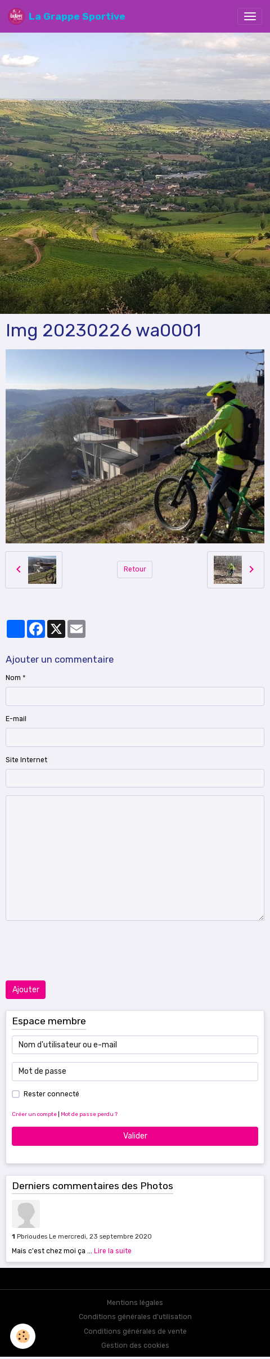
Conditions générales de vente (135, 1331)
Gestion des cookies (135, 1345)
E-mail (16, 719)
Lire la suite (113, 1251)
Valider (135, 1136)
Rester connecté (51, 1094)
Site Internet (26, 760)
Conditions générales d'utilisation (135, 1317)
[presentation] (91, 951)
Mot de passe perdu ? (89, 1114)
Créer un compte (34, 1114)
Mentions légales (135, 1303)
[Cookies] (22, 1336)
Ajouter (25, 989)
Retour (135, 569)
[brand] (66, 16)
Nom (13, 678)
